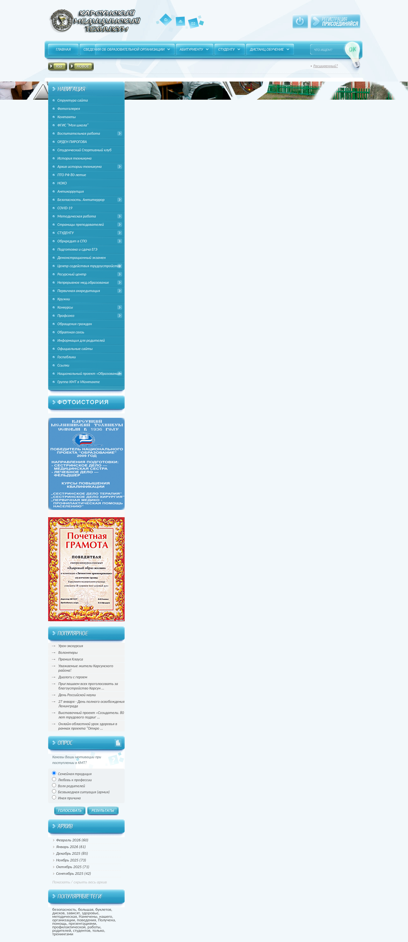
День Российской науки (77, 695)
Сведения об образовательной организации (124, 49)
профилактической (68, 926)
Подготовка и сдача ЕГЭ (77, 249)
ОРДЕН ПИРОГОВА (72, 141)
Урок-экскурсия (70, 646)
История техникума (74, 158)
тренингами (62, 933)
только (98, 930)
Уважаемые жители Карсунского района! (85, 668)
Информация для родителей (81, 340)
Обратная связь (70, 332)
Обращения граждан (74, 324)
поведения (86, 919)
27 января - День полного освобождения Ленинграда (91, 703)
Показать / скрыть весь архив (79, 882)
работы (94, 926)
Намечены (88, 916)
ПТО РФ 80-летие (71, 175)
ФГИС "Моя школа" (73, 125)
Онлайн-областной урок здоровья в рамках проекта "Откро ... (87, 726)
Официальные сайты (75, 348)
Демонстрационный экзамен (81, 257)
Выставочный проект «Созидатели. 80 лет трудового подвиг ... (91, 714)
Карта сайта (181, 25)
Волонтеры (68, 652)
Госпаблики (66, 357)
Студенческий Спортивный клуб (84, 150)
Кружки (63, 299)
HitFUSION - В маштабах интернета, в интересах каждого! (95, 21)
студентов (81, 930)
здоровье (90, 912)
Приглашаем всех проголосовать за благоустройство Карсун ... (88, 686)
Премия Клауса (70, 659)
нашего (105, 916)
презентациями (82, 923)
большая (85, 909)
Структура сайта (72, 100)
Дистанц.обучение (267, 49)
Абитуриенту (191, 49)
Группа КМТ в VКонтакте (78, 382)
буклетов (103, 909)
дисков (58, 912)
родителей (61, 930)
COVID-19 (64, 208)
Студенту (226, 49)
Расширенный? (325, 66)
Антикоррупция (70, 191)
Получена (106, 919)
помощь (59, 923)
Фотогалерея (68, 108)
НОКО (62, 183)
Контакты (193, 28)
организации (63, 919)
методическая (64, 916)
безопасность (64, 909)
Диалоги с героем (72, 677)
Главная (165, 19)
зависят (73, 912)
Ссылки (63, 365)
